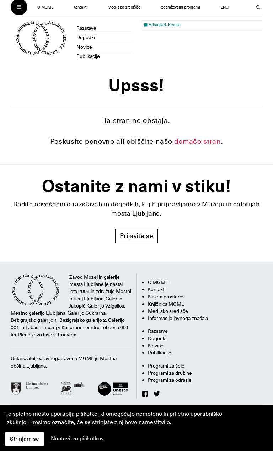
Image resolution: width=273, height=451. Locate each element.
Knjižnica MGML (166, 304)
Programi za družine (170, 373)
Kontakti (80, 7)
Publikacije (88, 56)
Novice (84, 47)
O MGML (45, 7)
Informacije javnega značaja (178, 318)
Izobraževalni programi (180, 7)
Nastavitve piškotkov (77, 438)
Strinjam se (24, 438)
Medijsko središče (124, 7)
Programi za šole (166, 366)
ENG (224, 7)
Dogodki (85, 37)
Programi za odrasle (170, 380)
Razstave (86, 28)
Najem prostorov (166, 296)
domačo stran (197, 141)
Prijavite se (137, 236)
